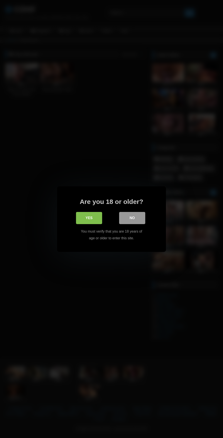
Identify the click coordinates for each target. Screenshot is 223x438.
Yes (89, 218)
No (132, 218)
